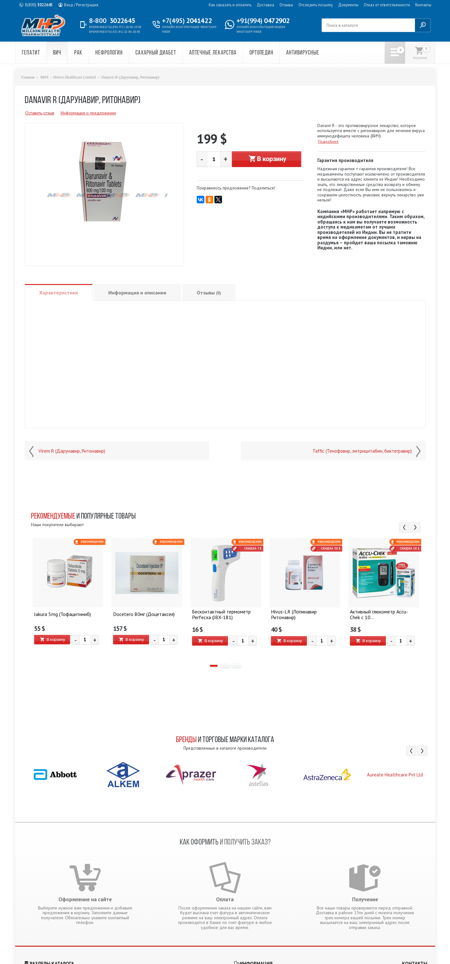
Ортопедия (261, 53)
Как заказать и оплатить (230, 4)
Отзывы (286, 4)
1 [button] (213, 665)
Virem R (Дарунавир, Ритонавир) (72, 451)
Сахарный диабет (155, 53)
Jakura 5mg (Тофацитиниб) (61, 614)
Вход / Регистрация (81, 4)
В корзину (266, 159)
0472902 (263, 20)
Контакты (423, 4)
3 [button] (236, 665)
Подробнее (328, 141)
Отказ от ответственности (387, 4)
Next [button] (415, 527)
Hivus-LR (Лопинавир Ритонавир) (304, 614)
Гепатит (31, 53)
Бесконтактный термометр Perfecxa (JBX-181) (220, 614)
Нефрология (109, 53)
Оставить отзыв (39, 113)
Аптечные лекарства (213, 53)
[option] (67, 598)
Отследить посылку (315, 4)
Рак (78, 53)
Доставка (265, 4)
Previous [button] (404, 527)
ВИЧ (57, 53)
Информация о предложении (88, 113)
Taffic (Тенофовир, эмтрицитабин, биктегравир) (362, 451)
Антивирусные (302, 53)
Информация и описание (137, 292)
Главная (28, 77)
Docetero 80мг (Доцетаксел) (142, 614)
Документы (348, 4)
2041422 (187, 20)
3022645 (39, 4)
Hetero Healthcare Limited (74, 77)
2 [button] (225, 665)
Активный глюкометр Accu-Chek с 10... (382, 614)
